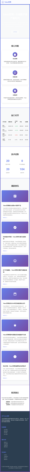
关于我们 (6, 429)
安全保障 (6, 443)
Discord (5, 457)
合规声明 (6, 445)
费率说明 (6, 431)
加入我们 (6, 434)
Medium (5, 459)
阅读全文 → (5, 217)
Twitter (5, 454)
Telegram (6, 456)
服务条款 (6, 446)
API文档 (5, 432)
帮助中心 (6, 442)
